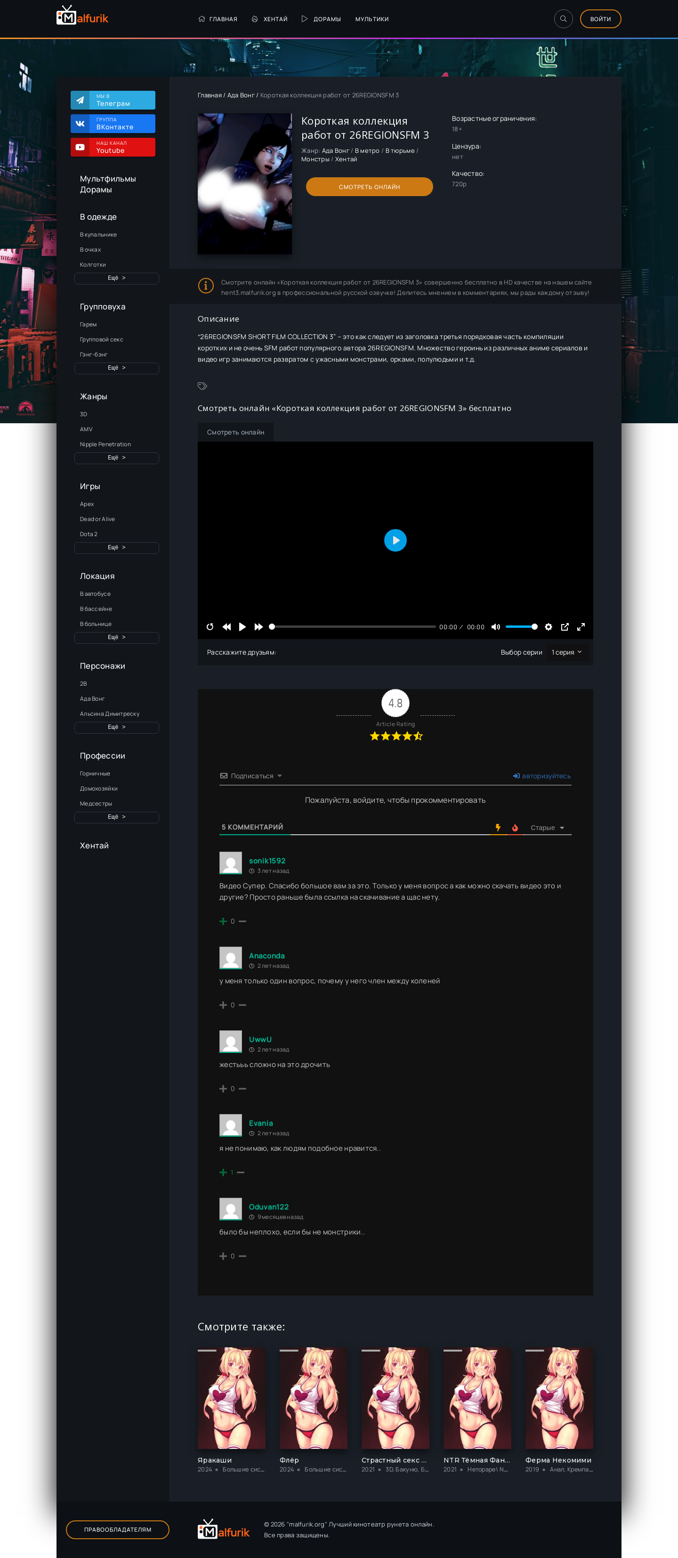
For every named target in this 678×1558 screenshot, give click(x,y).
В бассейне (96, 609)
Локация (97, 575)
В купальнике (98, 234)
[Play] (242, 626)
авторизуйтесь (542, 775)
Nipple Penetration (105, 444)
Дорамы (321, 19)
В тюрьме (400, 150)
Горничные (95, 773)
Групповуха (103, 306)
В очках (90, 249)
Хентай (270, 19)
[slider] (352, 626)
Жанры (93, 396)
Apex (87, 504)
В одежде (98, 216)
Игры (90, 486)
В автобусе (95, 594)
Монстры (315, 159)
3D (84, 414)
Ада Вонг (92, 699)
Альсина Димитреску (109, 714)
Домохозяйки (99, 788)
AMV (86, 429)
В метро (367, 150)
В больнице (96, 624)
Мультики (372, 19)
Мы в (121, 100)
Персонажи (103, 665)
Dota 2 (89, 534)
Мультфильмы (108, 178)
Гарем (88, 324)
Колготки (93, 265)
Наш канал (121, 147)
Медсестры (96, 803)
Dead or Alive (97, 519)
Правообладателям (118, 1530)
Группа (121, 123)
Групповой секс (101, 339)
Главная (218, 19)
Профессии (103, 755)
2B (83, 684)
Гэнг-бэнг (94, 354)
